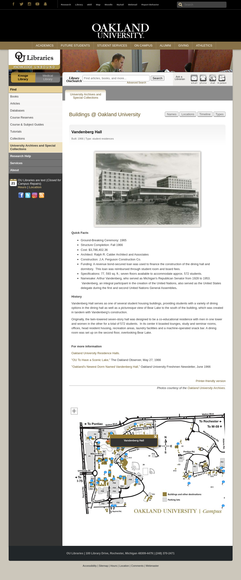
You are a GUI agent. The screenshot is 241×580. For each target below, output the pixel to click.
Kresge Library (23, 77)
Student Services (112, 45)
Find (13, 89)
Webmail (132, 4)
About (14, 170)
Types (219, 114)
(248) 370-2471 (165, 553)
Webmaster (152, 565)
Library (79, 4)
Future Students (75, 45)
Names (171, 114)
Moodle (109, 4)
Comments (137, 565)
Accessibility (90, 565)
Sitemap (103, 565)
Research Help (20, 156)
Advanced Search (136, 82)
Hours (113, 565)
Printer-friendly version (211, 381)
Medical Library (48, 77)
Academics (45, 45)
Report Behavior (150, 4)
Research (66, 4)
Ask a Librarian (180, 77)
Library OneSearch (74, 79)
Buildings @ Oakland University (104, 114)
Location (124, 565)
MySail (120, 4)
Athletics (204, 45)
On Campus (143, 45)
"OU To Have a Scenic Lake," (91, 360)
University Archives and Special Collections (85, 96)
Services (16, 163)
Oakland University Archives (206, 388)
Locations (187, 114)
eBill (89, 4)
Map (98, 4)
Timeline (205, 114)
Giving (183, 45)
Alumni (165, 45)
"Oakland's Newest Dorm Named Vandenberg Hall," (106, 366)
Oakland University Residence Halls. (96, 353)
